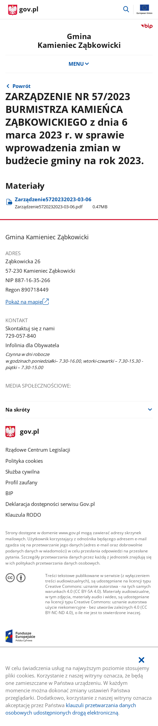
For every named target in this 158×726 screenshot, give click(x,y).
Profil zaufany (21, 482)
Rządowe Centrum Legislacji (37, 449)
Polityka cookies (24, 460)
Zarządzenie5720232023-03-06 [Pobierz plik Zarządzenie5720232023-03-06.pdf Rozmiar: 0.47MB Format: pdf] (61, 202)
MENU (79, 63)
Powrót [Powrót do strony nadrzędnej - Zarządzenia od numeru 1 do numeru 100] (21, 86)
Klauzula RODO (23, 514)
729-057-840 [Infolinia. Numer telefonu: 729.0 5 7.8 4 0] (20, 335)
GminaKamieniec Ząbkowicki (79, 40)
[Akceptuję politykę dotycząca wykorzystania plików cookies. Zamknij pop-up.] (141, 660)
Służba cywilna (22, 471)
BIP (9, 493)
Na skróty (17, 409)
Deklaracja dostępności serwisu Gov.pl (50, 504)
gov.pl (22, 432)
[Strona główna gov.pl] (23, 10)
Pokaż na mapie (27, 302)
